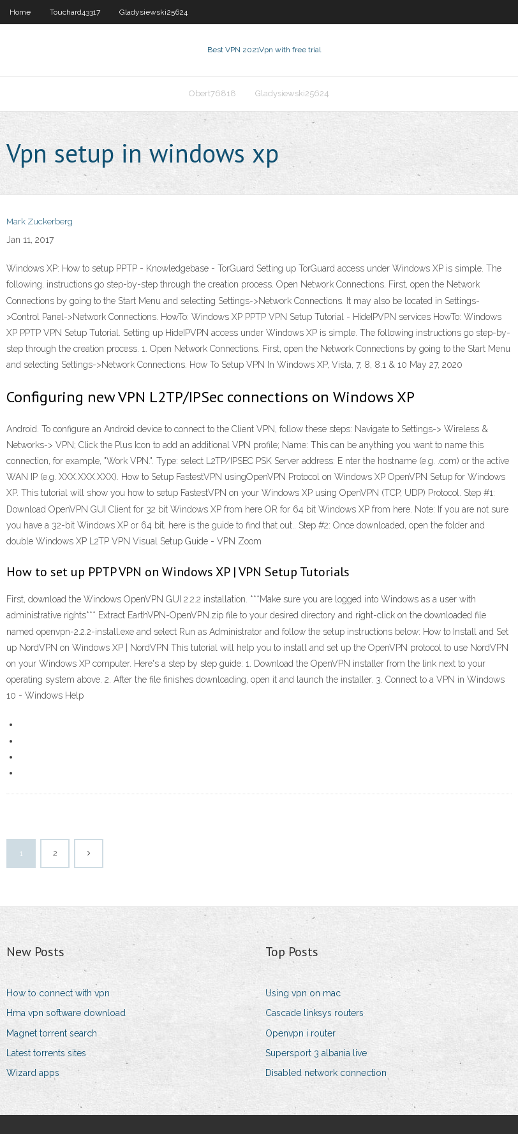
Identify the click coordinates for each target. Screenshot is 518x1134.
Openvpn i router (300, 1033)
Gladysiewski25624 (153, 12)
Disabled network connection (326, 1073)
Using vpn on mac (303, 993)
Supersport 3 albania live (316, 1053)
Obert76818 (212, 93)
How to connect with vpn (58, 993)
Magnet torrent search (51, 1033)
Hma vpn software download (66, 1013)
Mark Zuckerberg (39, 221)
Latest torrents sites (46, 1053)
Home (20, 12)
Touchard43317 (75, 12)
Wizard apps (32, 1073)
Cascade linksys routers (314, 1013)
